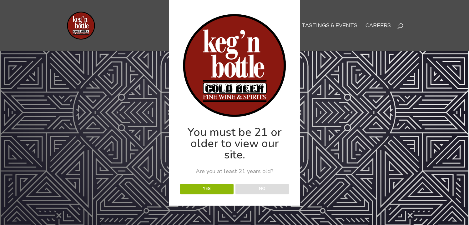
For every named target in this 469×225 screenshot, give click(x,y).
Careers (378, 25)
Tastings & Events (329, 25)
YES (207, 189)
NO (262, 189)
